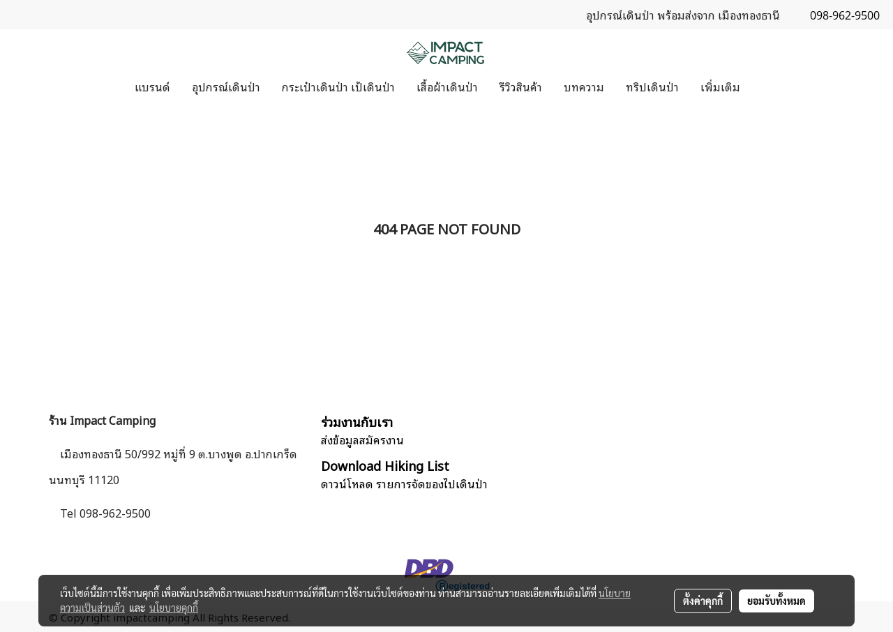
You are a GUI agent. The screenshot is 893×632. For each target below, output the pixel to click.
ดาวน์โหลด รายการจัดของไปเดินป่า (404, 483)
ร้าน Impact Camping (102, 420)
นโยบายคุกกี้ (173, 607)
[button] (763, 86)
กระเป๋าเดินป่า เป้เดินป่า (338, 86)
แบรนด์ (152, 86)
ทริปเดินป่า (652, 86)
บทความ (584, 86)
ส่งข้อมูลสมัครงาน (362, 439)
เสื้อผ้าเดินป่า (447, 86)
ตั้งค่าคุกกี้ (703, 600)
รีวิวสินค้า (521, 86)
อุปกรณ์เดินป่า (226, 86)
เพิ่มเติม (720, 86)
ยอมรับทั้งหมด (776, 600)
